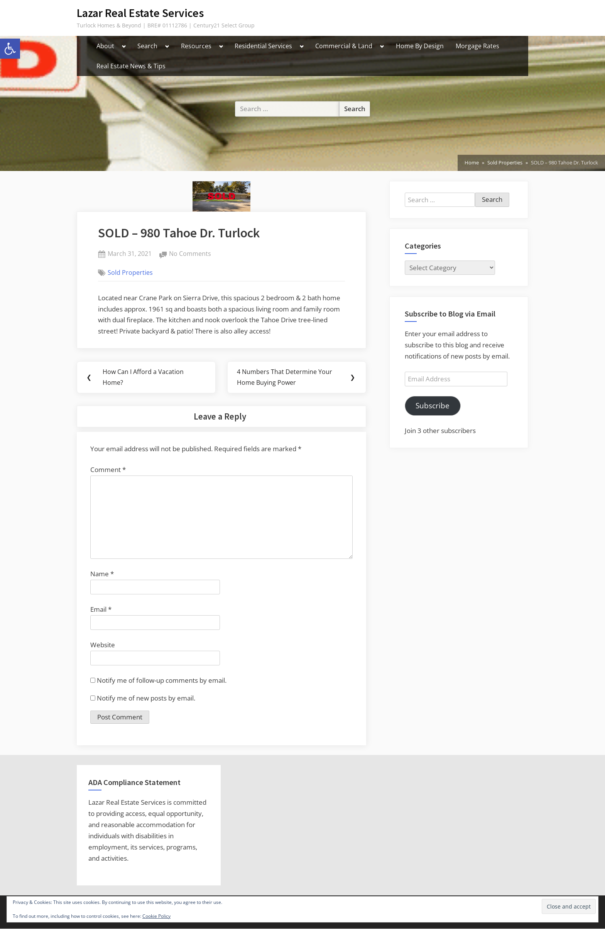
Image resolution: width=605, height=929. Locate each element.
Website (102, 645)
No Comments (190, 254)
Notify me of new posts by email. (146, 698)
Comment (108, 469)
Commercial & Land (343, 46)
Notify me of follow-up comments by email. (161, 680)
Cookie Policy (156, 916)
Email (101, 609)
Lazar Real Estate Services (140, 13)
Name (102, 574)
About (105, 46)
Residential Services (263, 46)
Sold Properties (130, 272)
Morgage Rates (477, 46)
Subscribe (433, 406)
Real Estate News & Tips (131, 66)
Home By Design (420, 46)
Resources (196, 46)
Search (147, 46)
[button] (10, 49)
